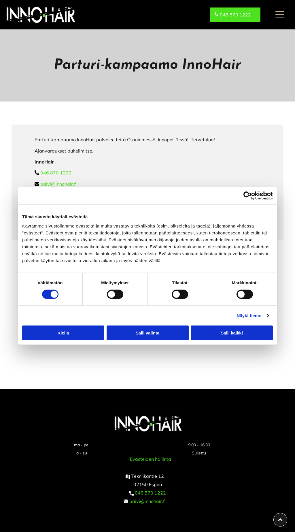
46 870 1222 (152, 493)
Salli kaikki (232, 332)
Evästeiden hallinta (150, 459)
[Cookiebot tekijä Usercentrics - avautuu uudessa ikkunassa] (247, 195)
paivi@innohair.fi (58, 184)
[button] (279, 14)
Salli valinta (148, 332)
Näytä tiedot (249, 315)
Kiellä (63, 332)
